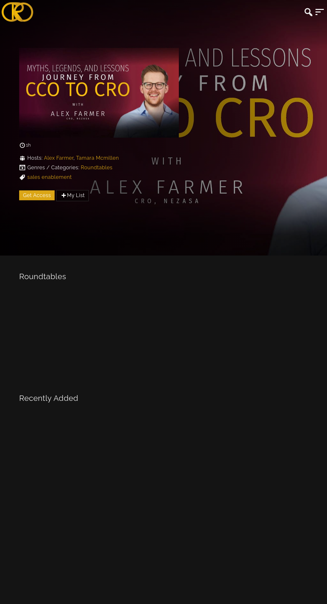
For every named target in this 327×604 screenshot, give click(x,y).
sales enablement (49, 177)
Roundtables (96, 167)
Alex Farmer (58, 158)
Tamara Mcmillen (97, 158)
